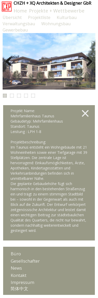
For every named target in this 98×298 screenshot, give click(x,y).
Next (87, 61)
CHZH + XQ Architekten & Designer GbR (52, 3)
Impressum (22, 282)
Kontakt (18, 275)
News (16, 268)
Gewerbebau (15, 30)
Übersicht (12, 17)
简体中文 (19, 288)
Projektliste (39, 17)
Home (20, 11)
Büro (16, 254)
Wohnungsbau (56, 24)
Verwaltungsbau (19, 24)
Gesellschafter (25, 261)
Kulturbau (67, 17)
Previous (10, 61)
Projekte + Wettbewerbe (56, 11)
